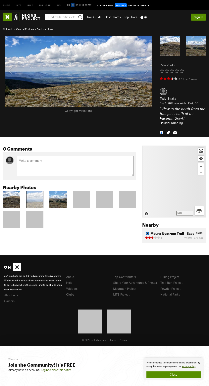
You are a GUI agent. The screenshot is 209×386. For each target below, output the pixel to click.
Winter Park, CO (189, 103)
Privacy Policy (188, 366)
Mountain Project (124, 288)
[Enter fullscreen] (201, 151)
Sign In (198, 17)
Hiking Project (169, 277)
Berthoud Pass (45, 29)
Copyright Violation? (78, 110)
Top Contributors (124, 277)
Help (69, 282)
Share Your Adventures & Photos (135, 282)
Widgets (72, 288)
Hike (30, 5)
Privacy (123, 339)
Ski (59, 5)
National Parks (170, 294)
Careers (9, 301)
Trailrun (45, 5)
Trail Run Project (171, 282)
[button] (161, 132)
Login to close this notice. (56, 370)
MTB (19, 5)
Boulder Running (171, 123)
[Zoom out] (201, 172)
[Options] (199, 210)
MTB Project (121, 294)
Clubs (70, 294)
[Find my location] (201, 158)
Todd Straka (168, 98)
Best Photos (113, 17)
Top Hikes (130, 17)
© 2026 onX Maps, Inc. (94, 339)
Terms (113, 339)
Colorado (8, 29)
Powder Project (170, 288)
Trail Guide (94, 17)
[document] (173, 369)
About (70, 277)
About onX (11, 295)
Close (173, 374)
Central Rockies (25, 29)
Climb (7, 5)
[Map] (174, 181)
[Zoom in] (201, 166)
